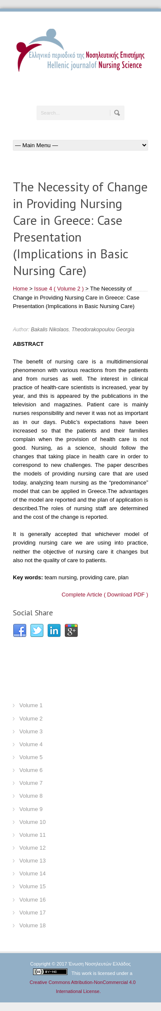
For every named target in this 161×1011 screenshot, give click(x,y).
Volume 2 (31, 718)
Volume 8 (31, 796)
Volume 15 (32, 886)
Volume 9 (31, 809)
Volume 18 (32, 925)
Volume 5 (31, 757)
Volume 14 (32, 873)
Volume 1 (31, 705)
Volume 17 (32, 912)
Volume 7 (31, 783)
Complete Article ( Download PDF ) (104, 594)
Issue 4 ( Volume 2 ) (59, 288)
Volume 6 (31, 770)
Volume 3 (31, 731)
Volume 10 (32, 822)
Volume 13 (32, 860)
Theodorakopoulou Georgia (103, 330)
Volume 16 (32, 899)
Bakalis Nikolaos (50, 330)
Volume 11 (32, 835)
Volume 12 (32, 848)
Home (20, 288)
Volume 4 (31, 744)
